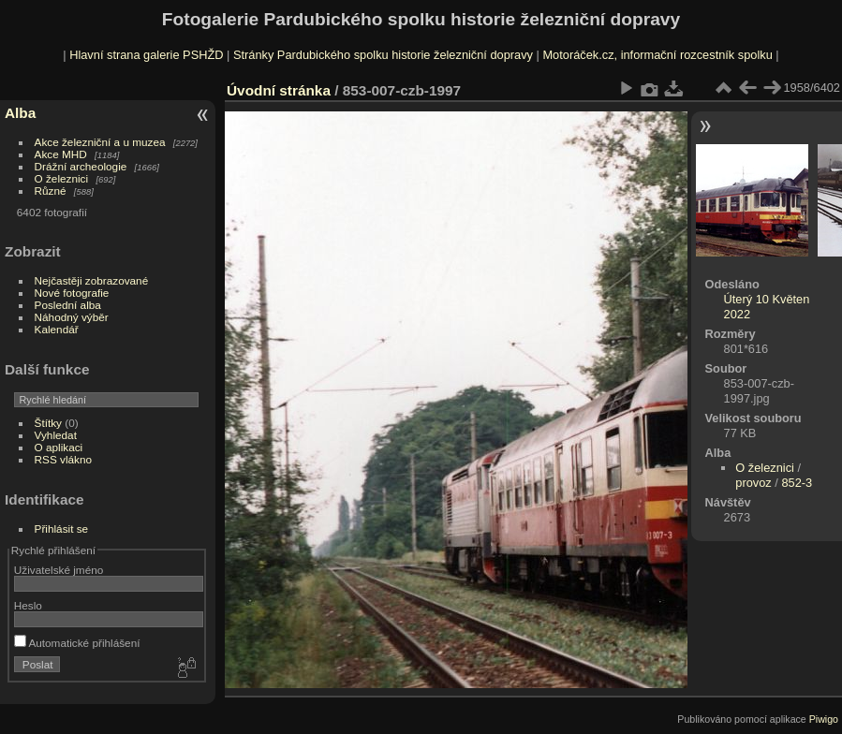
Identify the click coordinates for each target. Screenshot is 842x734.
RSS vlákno (63, 459)
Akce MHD (61, 154)
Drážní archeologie (81, 166)
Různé (50, 190)
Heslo (28, 605)
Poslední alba (68, 305)
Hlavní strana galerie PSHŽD (146, 55)
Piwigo (823, 719)
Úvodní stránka (279, 90)
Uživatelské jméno (58, 570)
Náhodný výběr (72, 317)
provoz (753, 483)
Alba (20, 113)
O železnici (62, 178)
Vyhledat (56, 435)
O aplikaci (59, 447)
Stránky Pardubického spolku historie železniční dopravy (383, 55)
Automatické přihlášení (77, 643)
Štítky (48, 423)
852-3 (796, 483)
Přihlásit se (62, 528)
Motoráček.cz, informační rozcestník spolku (657, 55)
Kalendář (57, 329)
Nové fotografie (72, 292)
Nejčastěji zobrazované (92, 280)
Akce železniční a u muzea (100, 142)
